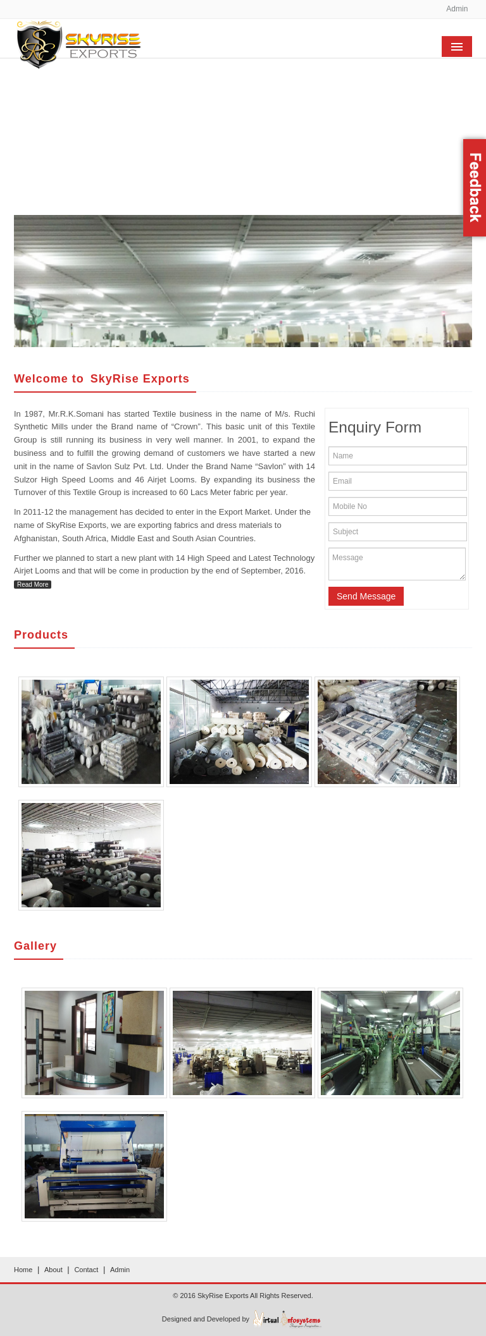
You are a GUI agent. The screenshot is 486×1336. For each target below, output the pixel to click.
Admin (456, 8)
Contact (86, 1269)
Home (23, 1269)
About (53, 1269)
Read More (32, 584)
